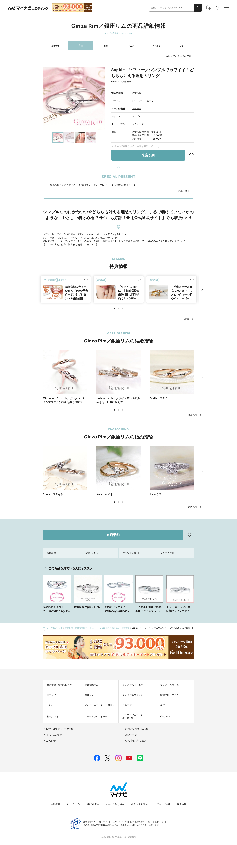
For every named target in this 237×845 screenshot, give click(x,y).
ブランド (93, 628)
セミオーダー (139, 124)
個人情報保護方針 (140, 804)
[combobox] (172, 8)
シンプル (136, 116)
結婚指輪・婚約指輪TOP (76, 628)
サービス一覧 (74, 804)
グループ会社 (163, 804)
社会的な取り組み (115, 804)
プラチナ (136, 108)
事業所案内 (93, 804)
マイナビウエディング (53, 628)
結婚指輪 (136, 92)
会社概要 (55, 804)
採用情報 (181, 804)
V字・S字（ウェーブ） (144, 100)
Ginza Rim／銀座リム (109, 628)
